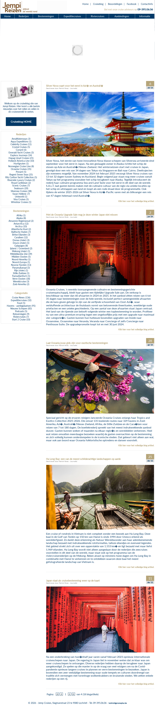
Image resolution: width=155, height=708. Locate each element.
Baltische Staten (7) (21, 231)
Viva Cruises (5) (21, 199)
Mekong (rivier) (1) (21, 251)
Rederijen (24, 16)
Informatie (144, 16)
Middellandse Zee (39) (21, 254)
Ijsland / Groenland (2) (21, 248)
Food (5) (21, 303)
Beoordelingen (115, 4)
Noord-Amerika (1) (21, 259)
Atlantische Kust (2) (21, 229)
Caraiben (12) (21, 237)
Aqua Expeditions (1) (21, 141)
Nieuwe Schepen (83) (21, 308)
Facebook (131, 4)
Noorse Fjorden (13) (21, 265)
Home (85, 4)
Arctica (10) (21, 226)
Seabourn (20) (21, 188)
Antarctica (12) (21, 223)
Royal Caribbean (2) (21, 182)
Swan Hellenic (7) (21, 193)
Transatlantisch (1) (21, 276)
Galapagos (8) (21, 245)
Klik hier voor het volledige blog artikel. (136, 201)
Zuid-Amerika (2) (21, 284)
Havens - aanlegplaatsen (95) (21, 305)
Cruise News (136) (21, 297)
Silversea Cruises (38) (21, 191)
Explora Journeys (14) (21, 155)
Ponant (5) (21, 171)
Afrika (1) (21, 215)
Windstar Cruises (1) (21, 202)
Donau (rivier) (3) (21, 240)
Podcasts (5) (21, 311)
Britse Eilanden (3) (21, 234)
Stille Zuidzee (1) (21, 273)
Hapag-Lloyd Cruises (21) (21, 158)
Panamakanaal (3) (21, 267)
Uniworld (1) (21, 196)
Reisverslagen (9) (21, 314)
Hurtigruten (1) (21, 163)
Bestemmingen (46, 16)
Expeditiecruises (72, 16)
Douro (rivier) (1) (21, 243)
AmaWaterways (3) (21, 138)
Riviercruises (97, 16)
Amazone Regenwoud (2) (21, 220)
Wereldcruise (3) (21, 281)
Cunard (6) (21, 149)
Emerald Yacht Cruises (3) (21, 152)
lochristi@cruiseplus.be (118, 703)
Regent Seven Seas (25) (21, 174)
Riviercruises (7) (21, 316)
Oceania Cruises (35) (21, 169)
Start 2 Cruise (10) (21, 319)
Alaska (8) (21, 218)
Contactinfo (147, 4)
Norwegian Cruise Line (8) (21, 166)
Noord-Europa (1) (21, 262)
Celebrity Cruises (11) (21, 144)
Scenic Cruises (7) (21, 185)
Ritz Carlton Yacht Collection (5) (21, 177)
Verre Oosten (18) (21, 278)
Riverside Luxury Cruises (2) (21, 180)
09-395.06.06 (145, 9)
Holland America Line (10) (21, 160)
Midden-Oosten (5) (21, 256)
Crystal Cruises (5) (21, 147)
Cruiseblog (98, 4)
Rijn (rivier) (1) (21, 270)
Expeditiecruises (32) (21, 300)
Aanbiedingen (122, 16)
